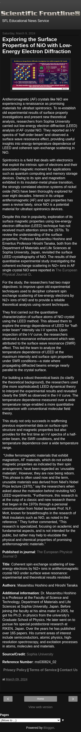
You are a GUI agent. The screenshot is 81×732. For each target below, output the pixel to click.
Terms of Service (43, 670)
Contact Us (69, 670)
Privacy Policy (15, 670)
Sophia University (40, 654)
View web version (41, 707)
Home (40, 698)
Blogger (48, 727)
